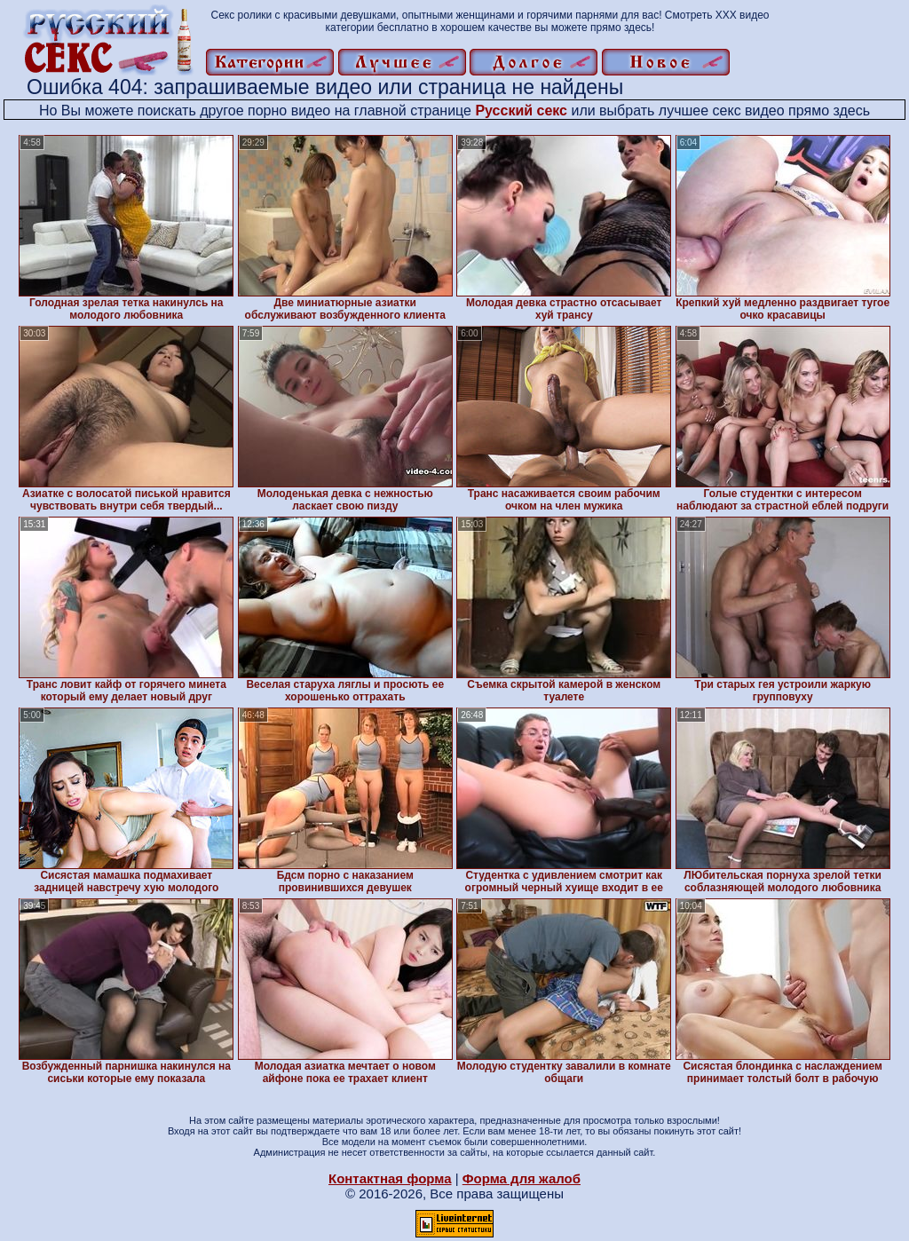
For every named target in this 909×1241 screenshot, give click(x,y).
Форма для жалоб (521, 1178)
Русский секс (521, 110)
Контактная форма (390, 1178)
